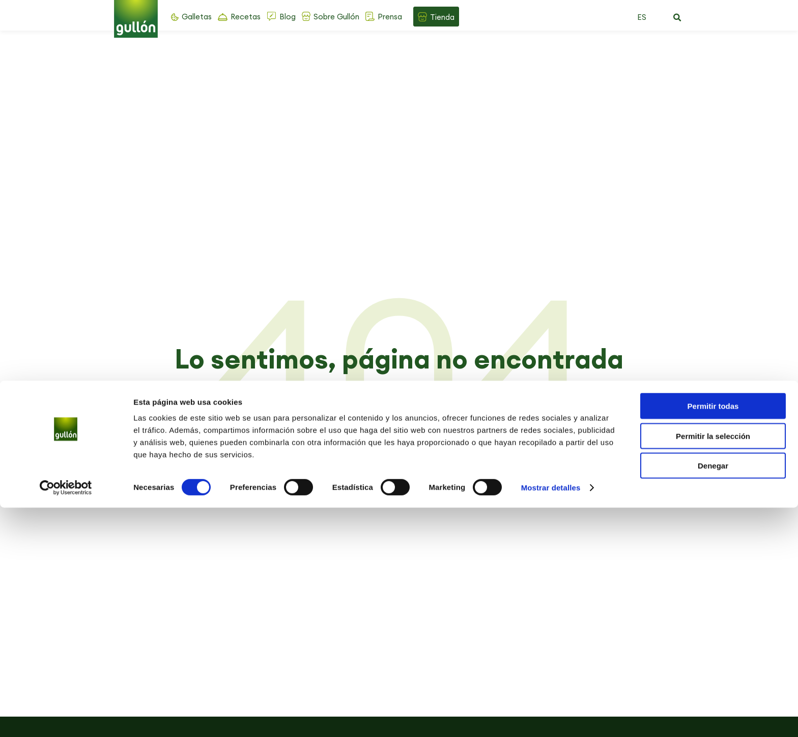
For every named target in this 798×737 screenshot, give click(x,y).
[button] (677, 18)
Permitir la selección (713, 665)
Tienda (442, 17)
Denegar (713, 695)
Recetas (246, 16)
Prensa (390, 16)
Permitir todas (713, 635)
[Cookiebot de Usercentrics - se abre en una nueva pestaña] (65, 717)
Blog (287, 16)
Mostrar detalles (551, 717)
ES (641, 17)
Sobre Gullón (336, 16)
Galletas (197, 16)
